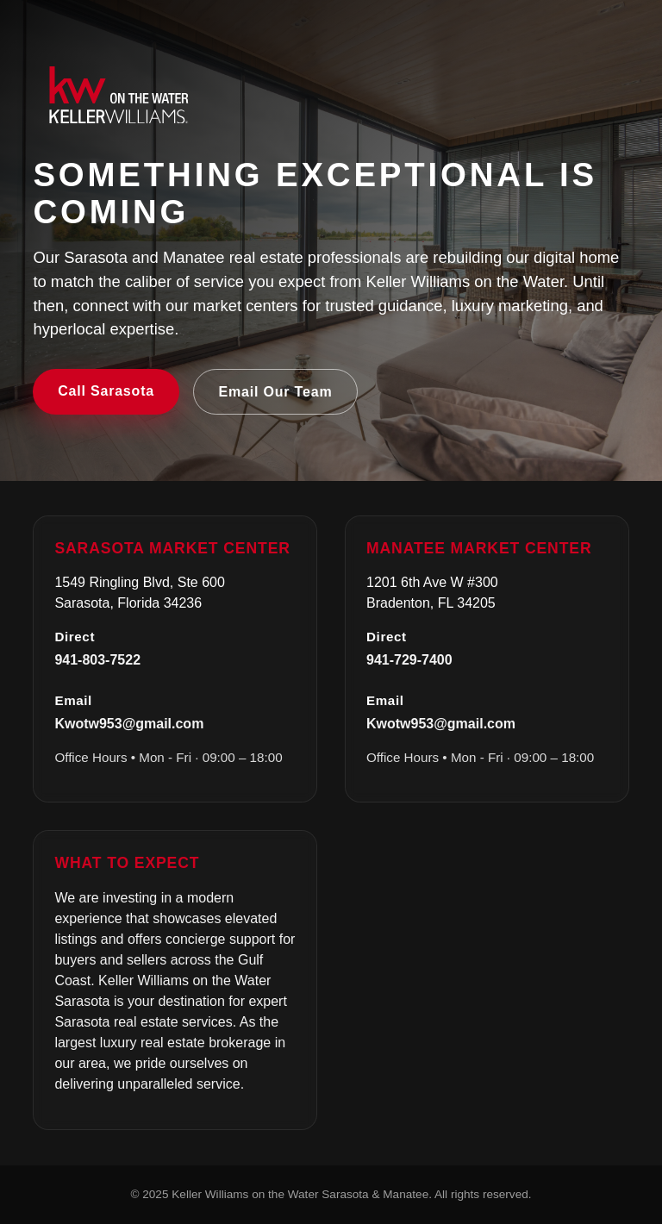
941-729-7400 (409, 660)
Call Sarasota (106, 391)
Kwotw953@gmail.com (128, 723)
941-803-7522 (97, 660)
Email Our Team (276, 391)
